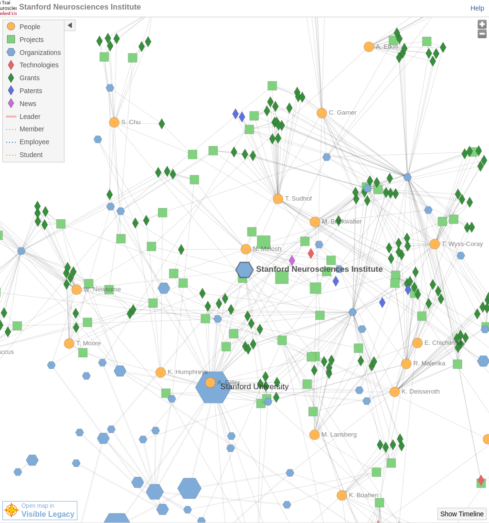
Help (477, 8)
